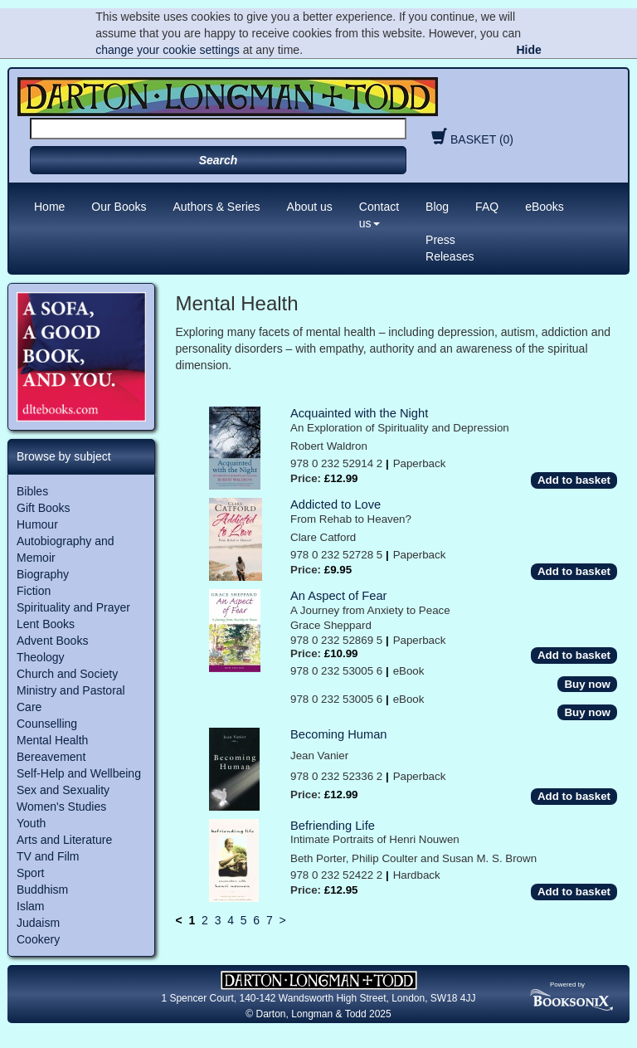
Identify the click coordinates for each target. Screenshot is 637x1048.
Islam (30, 906)
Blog (437, 206)
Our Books (118, 206)
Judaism (38, 922)
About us (310, 206)
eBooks (544, 206)
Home (49, 206)
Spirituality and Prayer (73, 607)
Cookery (38, 939)
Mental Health (52, 740)
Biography (43, 574)
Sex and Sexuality (63, 790)
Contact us (379, 215)
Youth (31, 823)
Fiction (34, 590)
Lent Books (46, 624)
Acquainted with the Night (359, 413)
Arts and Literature (64, 839)
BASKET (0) (470, 139)
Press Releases (449, 248)
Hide (528, 49)
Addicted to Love (335, 504)
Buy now (587, 684)
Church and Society (67, 673)
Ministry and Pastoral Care (71, 699)
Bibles (32, 491)
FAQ (486, 206)
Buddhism (42, 889)
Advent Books (52, 640)
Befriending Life (332, 825)
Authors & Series (216, 206)
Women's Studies (61, 806)
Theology (41, 657)
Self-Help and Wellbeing (79, 773)
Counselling (47, 723)
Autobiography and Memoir (65, 549)
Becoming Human (338, 734)
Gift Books (44, 507)
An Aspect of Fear (338, 595)
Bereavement (51, 756)
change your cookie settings (167, 49)
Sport (30, 873)
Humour (37, 524)
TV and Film (48, 856)
